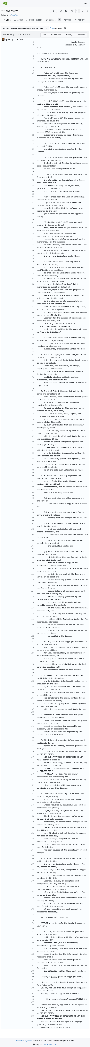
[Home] (5, 3)
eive (8, 10)
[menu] (37, 1044)
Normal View (56, 34)
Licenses (48, 1044)
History (69, 34)
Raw (44, 34)
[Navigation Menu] (86, 3)
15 (66, 10)
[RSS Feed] (53, 11)
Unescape (81, 34)
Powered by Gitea (24, 1040)
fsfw (15, 10)
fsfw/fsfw (14, 15)
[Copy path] (65, 28)
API (55, 1044)
